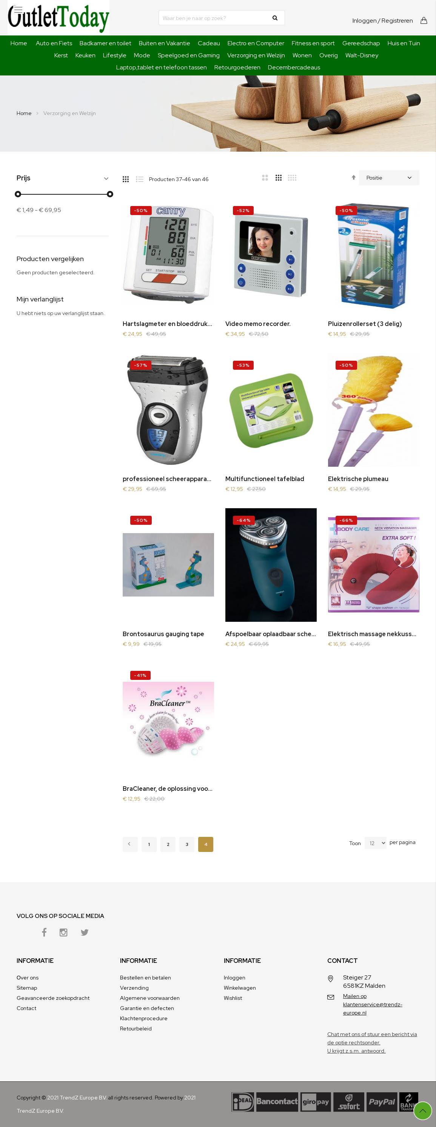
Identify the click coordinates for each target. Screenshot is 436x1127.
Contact (26, 1008)
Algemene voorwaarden (150, 998)
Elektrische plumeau (358, 479)
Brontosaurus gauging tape (163, 634)
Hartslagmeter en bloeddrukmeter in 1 (168, 324)
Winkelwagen (240, 987)
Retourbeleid (136, 1028)
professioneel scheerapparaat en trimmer (168, 479)
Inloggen (365, 21)
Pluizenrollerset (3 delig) (365, 324)
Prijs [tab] (24, 178)
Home (19, 43)
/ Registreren (395, 21)
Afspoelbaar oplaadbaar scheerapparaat (271, 634)
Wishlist (233, 998)
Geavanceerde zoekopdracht (53, 998)
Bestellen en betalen (145, 977)
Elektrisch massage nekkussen (373, 634)
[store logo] (58, 17)
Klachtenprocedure (144, 1018)
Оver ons (28, 977)
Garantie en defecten (147, 1008)
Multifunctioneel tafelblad (264, 479)
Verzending (134, 987)
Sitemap (27, 987)
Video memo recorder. (258, 324)
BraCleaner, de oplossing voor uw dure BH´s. (168, 789)
